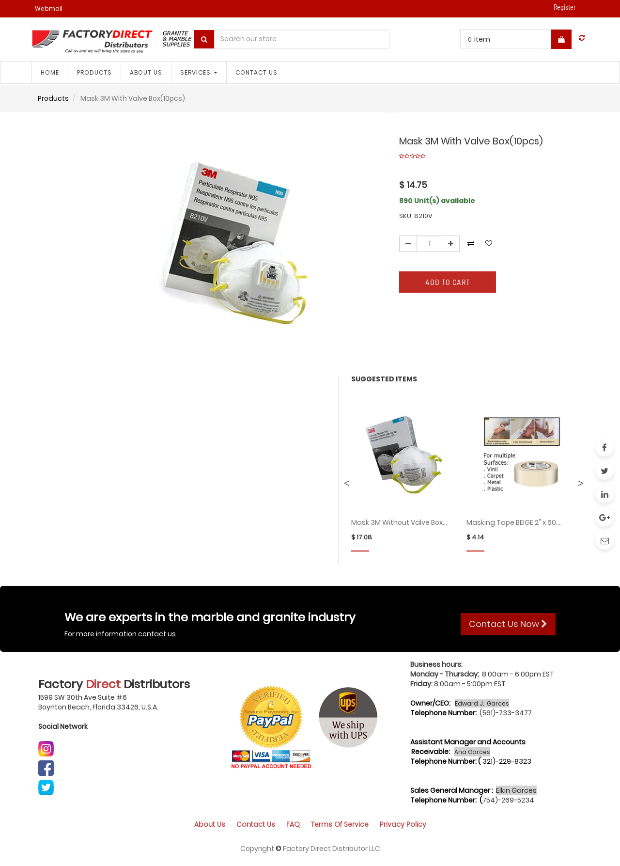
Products (53, 98)
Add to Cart (447, 281)
